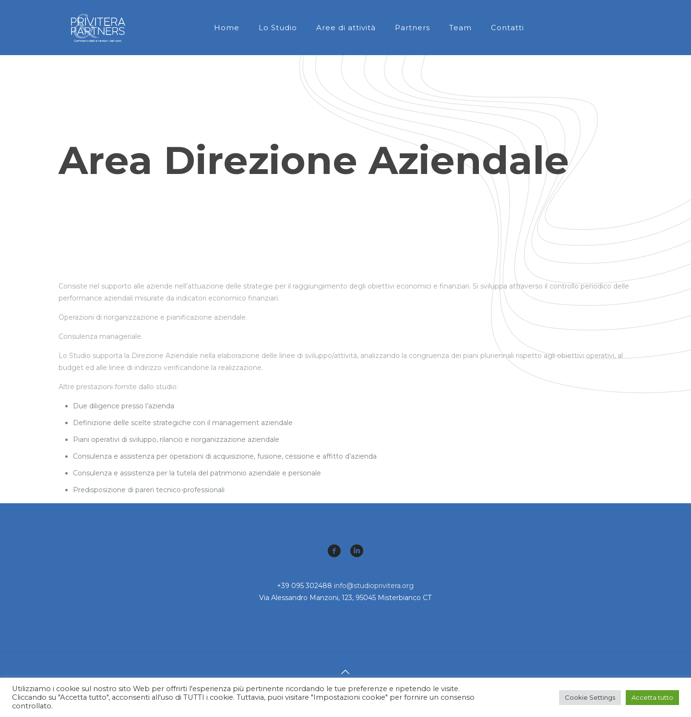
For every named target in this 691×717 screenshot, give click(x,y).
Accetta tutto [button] (652, 697)
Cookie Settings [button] (590, 697)
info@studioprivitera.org (374, 585)
